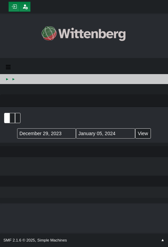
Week (18, 118)
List (7, 118)
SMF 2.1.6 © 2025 (19, 240)
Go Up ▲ (163, 240)
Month (12, 118)
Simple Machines (52, 240)
